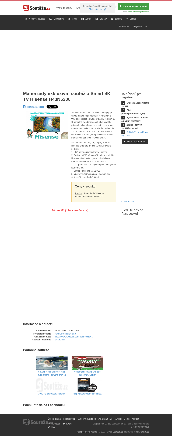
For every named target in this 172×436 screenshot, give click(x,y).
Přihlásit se (124, 26)
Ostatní (131, 19)
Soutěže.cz (118, 432)
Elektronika (56, 19)
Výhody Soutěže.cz (87, 419)
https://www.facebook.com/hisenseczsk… (74, 337)
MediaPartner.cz (141, 432)
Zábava (116, 19)
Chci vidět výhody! (97, 9)
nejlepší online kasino (87, 432)
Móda (72, 19)
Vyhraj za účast (105, 419)
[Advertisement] (86, 57)
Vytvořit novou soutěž (133, 6)
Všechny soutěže (35, 19)
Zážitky (101, 19)
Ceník (126, 419)
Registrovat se (140, 26)
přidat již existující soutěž (138, 12)
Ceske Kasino (127, 201)
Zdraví (86, 19)
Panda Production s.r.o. (65, 334)
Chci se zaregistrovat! (135, 141)
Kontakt (135, 419)
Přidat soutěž (69, 419)
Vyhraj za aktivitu (64, 8)
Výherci (79, 8)
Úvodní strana (54, 419)
